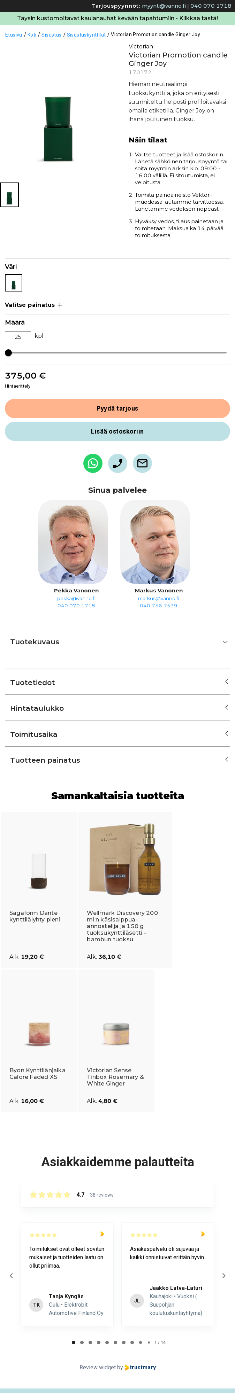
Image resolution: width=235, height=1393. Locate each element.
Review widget (97, 1367)
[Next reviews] (223, 1275)
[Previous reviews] (11, 1275)
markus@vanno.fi (158, 598)
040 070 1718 (211, 5)
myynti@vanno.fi (164, 5)
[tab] (73, 1342)
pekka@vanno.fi (76, 598)
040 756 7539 (158, 605)
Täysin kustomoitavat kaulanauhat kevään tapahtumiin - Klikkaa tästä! (117, 18)
